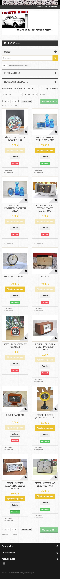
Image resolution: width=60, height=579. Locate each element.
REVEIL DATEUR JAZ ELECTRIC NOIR (45, 484)
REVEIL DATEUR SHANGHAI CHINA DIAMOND (15, 486)
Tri (3, 94)
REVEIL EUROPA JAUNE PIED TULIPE (45, 416)
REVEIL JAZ (45, 276)
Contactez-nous (41, 6)
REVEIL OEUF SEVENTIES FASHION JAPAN (15, 208)
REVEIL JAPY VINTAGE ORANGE (15, 345)
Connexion (53, 6)
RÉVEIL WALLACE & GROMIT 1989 (15, 138)
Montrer (27, 94)
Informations (12, 73)
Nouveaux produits (16, 82)
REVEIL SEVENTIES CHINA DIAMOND (45, 138)
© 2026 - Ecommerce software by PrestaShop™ (18, 573)
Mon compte (8, 559)
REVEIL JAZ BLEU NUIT (15, 276)
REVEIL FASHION (15, 415)
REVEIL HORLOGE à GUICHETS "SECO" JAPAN (45, 347)
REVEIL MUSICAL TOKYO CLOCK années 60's (45, 208)
